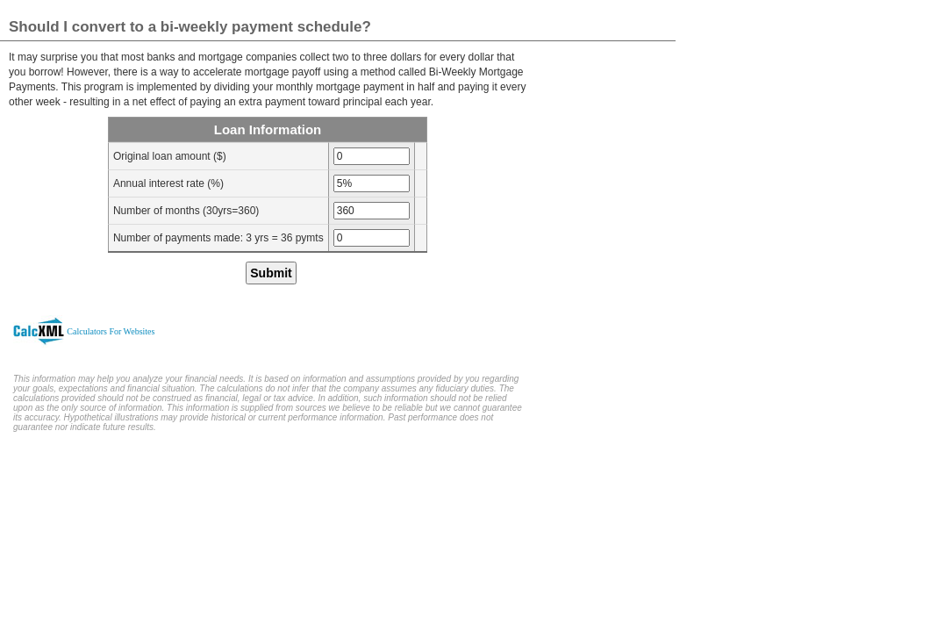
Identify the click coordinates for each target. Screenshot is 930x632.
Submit (270, 273)
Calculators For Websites (110, 331)
